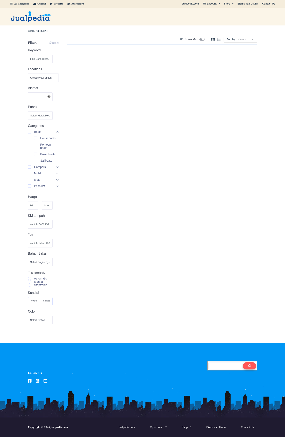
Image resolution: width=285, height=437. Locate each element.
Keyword (34, 50)
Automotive (75, 3)
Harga (32, 197)
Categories (36, 126)
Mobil (37, 173)
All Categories (19, 3)
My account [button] (210, 3)
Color (32, 311)
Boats (37, 131)
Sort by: (231, 39)
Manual (39, 281)
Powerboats (47, 154)
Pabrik (32, 107)
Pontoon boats (45, 146)
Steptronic (40, 285)
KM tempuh (36, 215)
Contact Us (268, 3)
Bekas (34, 302)
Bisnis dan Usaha (248, 3)
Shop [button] (227, 3)
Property (56, 3)
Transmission (37, 272)
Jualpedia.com (190, 3)
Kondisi (33, 292)
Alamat (33, 88)
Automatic (40, 278)
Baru (46, 301)
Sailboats (46, 160)
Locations (35, 69)
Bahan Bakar (37, 253)
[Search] (249, 365)
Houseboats (48, 138)
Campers (40, 167)
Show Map (189, 39)
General (39, 3)
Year (31, 234)
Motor (37, 179)
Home (31, 31)
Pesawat (39, 186)
